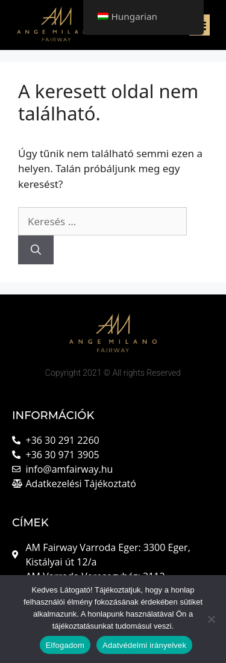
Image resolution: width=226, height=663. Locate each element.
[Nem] (211, 619)
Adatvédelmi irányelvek (144, 645)
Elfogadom (65, 645)
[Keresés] (36, 249)
